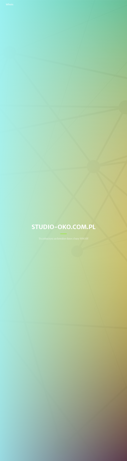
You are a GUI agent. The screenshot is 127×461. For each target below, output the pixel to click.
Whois (9, 4)
